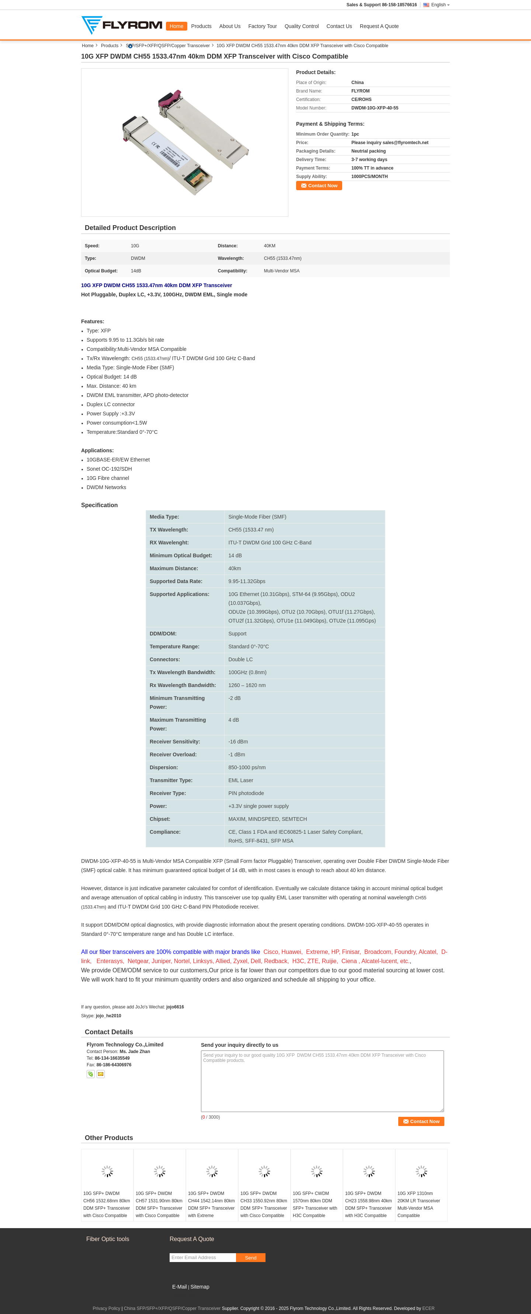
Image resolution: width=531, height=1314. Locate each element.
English (440, 4)
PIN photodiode (246, 793)
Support (237, 634)
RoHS (235, 841)
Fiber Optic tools (107, 1239)
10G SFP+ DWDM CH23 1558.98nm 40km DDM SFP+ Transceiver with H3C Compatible (368, 1204)
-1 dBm (236, 754)
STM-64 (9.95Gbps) (315, 594)
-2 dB (234, 698)
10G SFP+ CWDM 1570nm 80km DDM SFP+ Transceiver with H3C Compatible (315, 1204)
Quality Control (302, 26)
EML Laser (240, 780)
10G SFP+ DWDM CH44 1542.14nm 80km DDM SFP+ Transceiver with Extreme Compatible (211, 1208)
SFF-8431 (256, 841)
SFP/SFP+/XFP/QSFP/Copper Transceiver (168, 45)
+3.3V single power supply (258, 806)
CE (231, 832)
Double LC (240, 659)
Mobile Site (183, 1296)
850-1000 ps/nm (247, 767)
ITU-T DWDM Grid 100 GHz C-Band (269, 543)
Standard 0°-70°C (248, 646)
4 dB (233, 720)
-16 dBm (238, 742)
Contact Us (339, 26)
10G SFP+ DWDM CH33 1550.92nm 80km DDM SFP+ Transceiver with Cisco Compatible (263, 1204)
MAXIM (236, 819)
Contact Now (322, 185)
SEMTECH (294, 819)
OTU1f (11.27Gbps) (351, 612)
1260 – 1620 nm (247, 685)
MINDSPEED (263, 819)
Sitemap (199, 1287)
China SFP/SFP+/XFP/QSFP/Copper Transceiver (172, 1308)
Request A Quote (379, 26)
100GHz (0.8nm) (247, 672)
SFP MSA (282, 841)
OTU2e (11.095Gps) (352, 621)
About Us (230, 26)
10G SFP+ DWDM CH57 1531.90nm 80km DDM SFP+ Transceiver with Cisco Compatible (159, 1204)
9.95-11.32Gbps (246, 581)
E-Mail (179, 1287)
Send (250, 1258)
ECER (428, 1308)
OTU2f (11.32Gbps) (251, 621)
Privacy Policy (106, 1308)
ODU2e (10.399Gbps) (253, 612)
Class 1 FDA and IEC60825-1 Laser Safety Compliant (300, 832)
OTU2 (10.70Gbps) (303, 612)
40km (234, 568)
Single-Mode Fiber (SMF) (257, 517)
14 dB (235, 555)
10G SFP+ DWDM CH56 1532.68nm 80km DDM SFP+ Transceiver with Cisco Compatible (106, 1204)
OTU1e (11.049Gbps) (301, 621)
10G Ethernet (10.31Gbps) (258, 594)
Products (201, 26)
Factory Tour (262, 26)
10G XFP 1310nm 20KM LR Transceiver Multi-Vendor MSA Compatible (419, 1204)
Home (176, 26)
